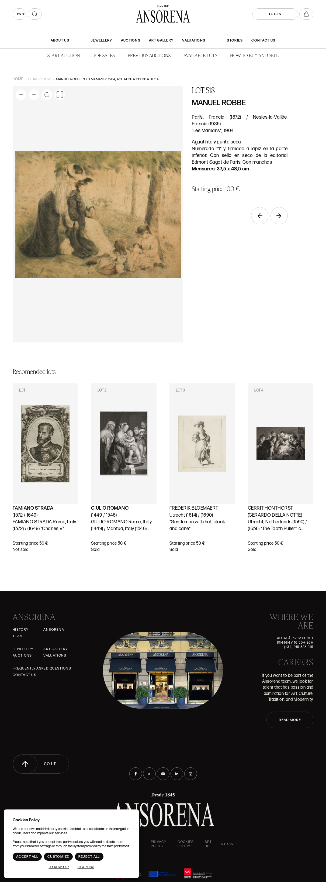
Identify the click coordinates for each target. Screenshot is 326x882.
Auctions (130, 40)
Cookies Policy (186, 844)
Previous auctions (149, 55)
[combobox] (20, 14)
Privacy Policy (158, 844)
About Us (60, 40)
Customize (58, 856)
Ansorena (53, 629)
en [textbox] (19, 14)
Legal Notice (86, 867)
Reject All (89, 856)
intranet (229, 844)
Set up (208, 844)
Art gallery (161, 40)
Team (18, 636)
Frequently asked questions (42, 668)
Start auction (63, 55)
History (20, 629)
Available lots (200, 55)
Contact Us (263, 40)
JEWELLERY (101, 40)
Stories (235, 40)
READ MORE (290, 720)
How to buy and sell (254, 55)
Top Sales (104, 55)
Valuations (193, 40)
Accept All (27, 856)
